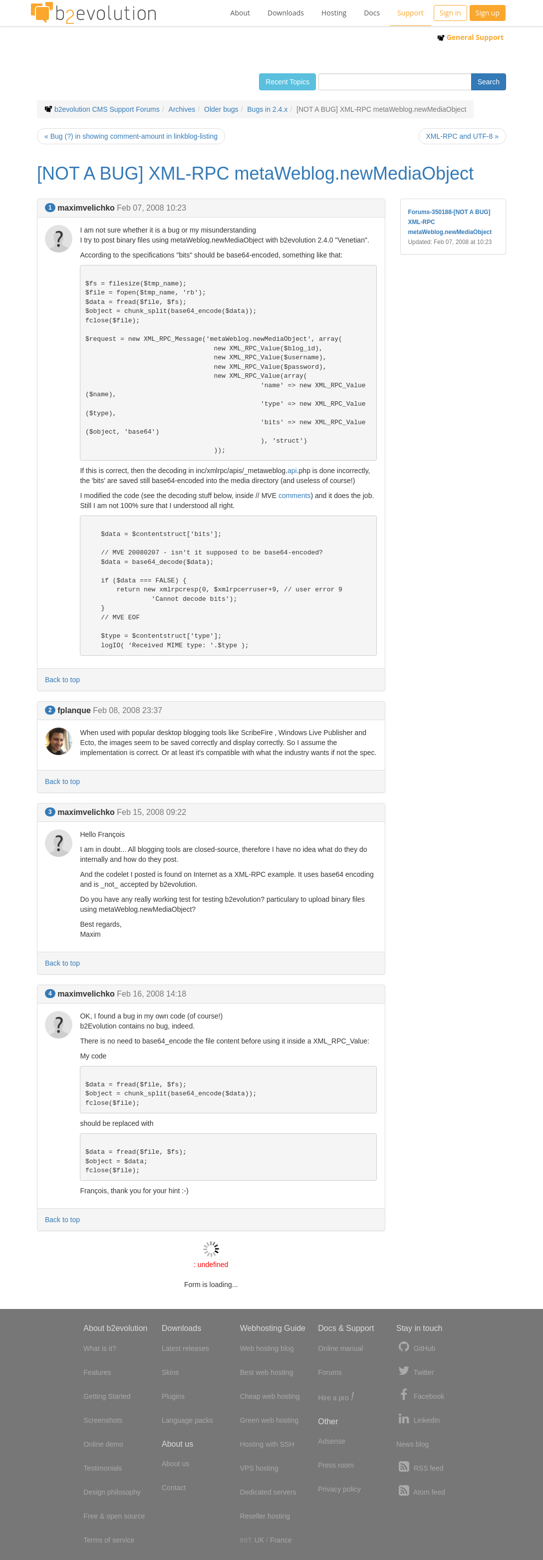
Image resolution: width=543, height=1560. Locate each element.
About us (175, 1464)
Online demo (103, 1444)
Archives (182, 109)
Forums (329, 1372)
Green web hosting (269, 1420)
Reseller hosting (265, 1516)
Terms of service (108, 1540)
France (281, 1540)
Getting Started (106, 1396)
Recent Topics (287, 82)
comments (294, 496)
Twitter (415, 1371)
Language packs (187, 1420)
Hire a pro (336, 1397)
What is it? (99, 1348)
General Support (470, 37)
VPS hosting (259, 1468)
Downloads (286, 12)
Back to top (62, 680)
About (240, 12)
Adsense (331, 1441)
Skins (170, 1372)
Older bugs (221, 109)
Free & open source (114, 1516)
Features (97, 1372)
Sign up (488, 12)
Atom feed (420, 1491)
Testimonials (102, 1468)
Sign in (450, 12)
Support (410, 12)
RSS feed (420, 1467)
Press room (336, 1465)
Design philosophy (111, 1492)
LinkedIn (418, 1419)
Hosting (333, 12)
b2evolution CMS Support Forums (107, 109)
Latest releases (185, 1348)
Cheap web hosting (270, 1396)
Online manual (340, 1348)
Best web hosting (266, 1372)
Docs (372, 12)
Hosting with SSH (267, 1444)
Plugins (173, 1396)
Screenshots (102, 1420)
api (292, 471)
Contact (174, 1488)
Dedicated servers (268, 1492)
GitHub (415, 1347)
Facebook (420, 1395)
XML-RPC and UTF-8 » (462, 136)
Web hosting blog (267, 1348)
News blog (412, 1444)
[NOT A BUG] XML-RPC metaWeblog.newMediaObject (255, 173)
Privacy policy (339, 1489)
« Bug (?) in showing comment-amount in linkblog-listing (131, 136)
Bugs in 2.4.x (267, 109)
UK (259, 1540)
